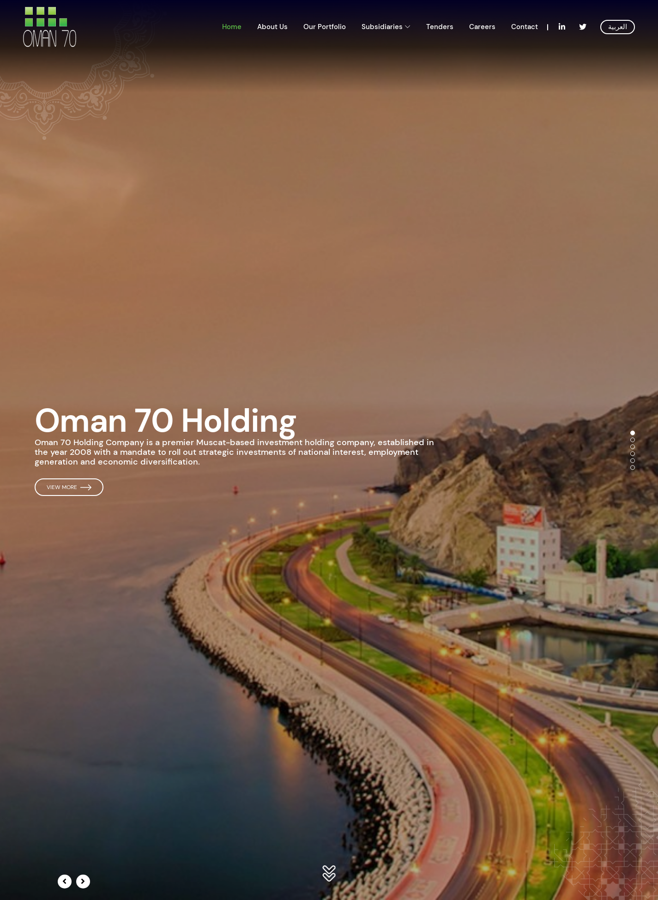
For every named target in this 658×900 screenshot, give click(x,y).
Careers (482, 26)
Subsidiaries (382, 26)
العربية (617, 26)
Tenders (439, 26)
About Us (272, 26)
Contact (524, 26)
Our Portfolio (324, 26)
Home (231, 26)
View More (69, 487)
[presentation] (65, 881)
